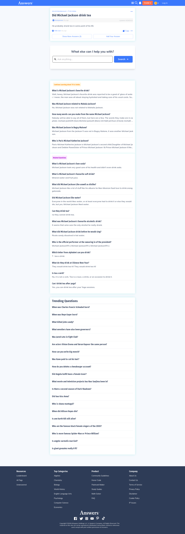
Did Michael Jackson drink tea (71, 15)
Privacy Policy (134, 489)
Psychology (58, 498)
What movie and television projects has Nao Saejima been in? (80, 381)
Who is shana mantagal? (63, 403)
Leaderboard (21, 476)
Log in (165, 3)
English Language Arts (63, 494)
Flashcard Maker (98, 485)
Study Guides (97, 489)
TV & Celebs (72, 11)
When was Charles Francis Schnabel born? (71, 307)
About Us (132, 476)
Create (147, 3)
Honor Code (96, 480)
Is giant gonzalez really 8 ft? (64, 448)
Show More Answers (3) (71, 36)
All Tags (19, 480)
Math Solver (96, 494)
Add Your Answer (113, 36)
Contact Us (133, 480)
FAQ (93, 498)
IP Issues (132, 503)
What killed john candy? (63, 322)
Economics (58, 507)
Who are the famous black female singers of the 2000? (77, 426)
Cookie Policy (134, 498)
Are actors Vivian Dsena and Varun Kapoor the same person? (79, 344)
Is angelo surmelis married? (65, 441)
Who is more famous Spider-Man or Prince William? (75, 433)
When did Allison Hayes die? (65, 411)
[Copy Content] (126, 31)
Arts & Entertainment (59, 11)
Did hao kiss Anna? (60, 396)
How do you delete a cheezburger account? (71, 366)
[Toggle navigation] (132, 3)
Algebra (57, 476)
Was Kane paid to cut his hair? (65, 359)
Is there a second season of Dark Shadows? (71, 389)
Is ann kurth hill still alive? (64, 418)
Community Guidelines (100, 476)
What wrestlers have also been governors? (71, 329)
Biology (57, 485)
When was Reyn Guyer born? (65, 314)
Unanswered (21, 485)
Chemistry (58, 480)
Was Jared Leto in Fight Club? (65, 337)
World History (59, 489)
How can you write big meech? (65, 351)
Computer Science (61, 503)
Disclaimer (133, 494)
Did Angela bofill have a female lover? (69, 374)
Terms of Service (135, 485)
